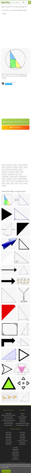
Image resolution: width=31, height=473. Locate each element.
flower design (5, 176)
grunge (20, 169)
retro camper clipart (8, 417)
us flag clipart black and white (8, 420)
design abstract (22, 176)
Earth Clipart (8, 439)
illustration (9, 165)
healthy (17, 171)
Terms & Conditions (22, 417)
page (22, 171)
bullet (3, 183)
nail (3, 169)
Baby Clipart (8, 444)
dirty (20, 174)
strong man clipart (9, 425)
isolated (15, 165)
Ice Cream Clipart (15, 455)
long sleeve (11, 171)
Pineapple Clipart (15, 452)
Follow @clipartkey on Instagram (22, 423)
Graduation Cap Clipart (22, 440)
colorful (25, 183)
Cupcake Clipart (8, 437)
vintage (3, 185)
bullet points (8, 169)
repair (20, 167)
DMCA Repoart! (15, 127)
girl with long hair (22, 178)
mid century (11, 174)
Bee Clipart (22, 439)
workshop (4, 174)
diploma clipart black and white (8, 415)
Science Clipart (8, 442)
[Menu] (29, 2)
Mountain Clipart (15, 459)
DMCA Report (22, 418)
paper (3, 167)
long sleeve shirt (13, 176)
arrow (3, 165)
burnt (3, 181)
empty (8, 183)
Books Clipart (8, 434)
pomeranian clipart (8, 418)
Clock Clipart (22, 435)
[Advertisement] (15, 31)
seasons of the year (22, 165)
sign (21, 183)
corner (26, 181)
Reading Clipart (15, 449)
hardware (15, 169)
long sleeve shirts (19, 181)
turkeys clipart (8, 413)
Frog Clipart (8, 435)
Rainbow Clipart (22, 444)
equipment (4, 171)
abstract (8, 181)
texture (25, 167)
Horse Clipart (22, 437)
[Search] (23, 2)
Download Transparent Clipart (15, 122)
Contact (22, 415)
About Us (22, 413)
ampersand (9, 167)
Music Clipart (8, 440)
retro (12, 183)
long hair (15, 167)
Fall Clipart (22, 434)
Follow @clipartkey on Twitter (22, 425)
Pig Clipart (15, 457)
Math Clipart (8, 432)
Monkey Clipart (15, 454)
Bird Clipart (15, 450)
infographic (9, 178)
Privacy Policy (22, 420)
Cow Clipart (15, 447)
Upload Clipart (22, 422)
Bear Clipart (22, 442)
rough (3, 178)
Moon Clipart (22, 432)
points (16, 183)
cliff (13, 181)
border (15, 178)
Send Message (9, 84)
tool (16, 174)
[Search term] (18, 2)
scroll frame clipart (8, 422)
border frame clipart (8, 423)
